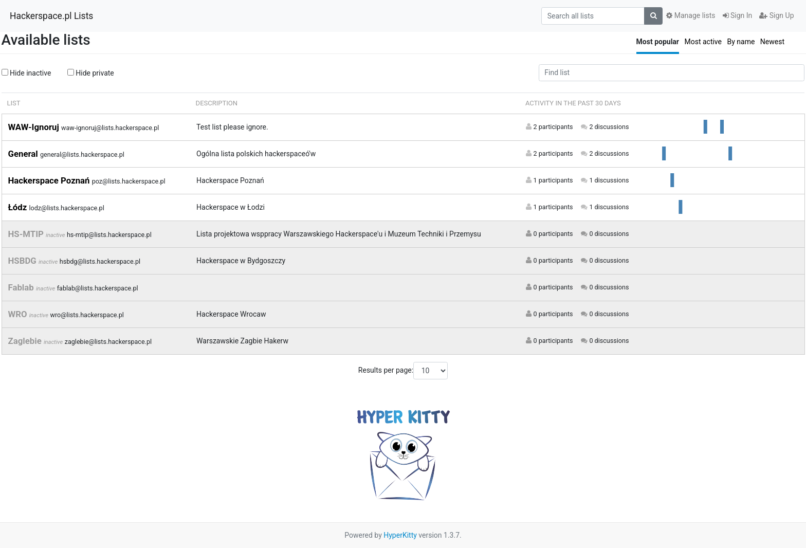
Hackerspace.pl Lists (51, 16)
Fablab (22, 287)
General (24, 154)
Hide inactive (26, 73)
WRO (18, 314)
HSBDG (23, 260)
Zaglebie (26, 341)
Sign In (738, 15)
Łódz (18, 207)
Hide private (90, 73)
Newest (772, 42)
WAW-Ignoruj (34, 127)
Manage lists (690, 15)
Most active (703, 42)
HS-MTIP (27, 234)
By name (741, 42)
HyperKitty (400, 535)
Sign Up (776, 15)
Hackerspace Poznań (50, 180)
